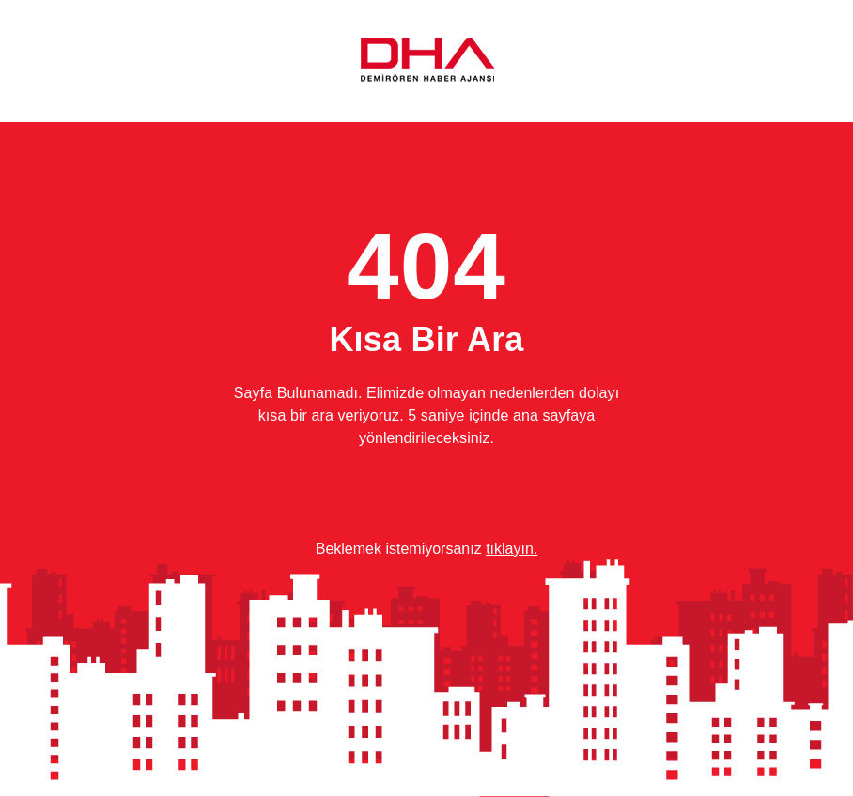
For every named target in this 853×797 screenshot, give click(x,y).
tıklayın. (511, 549)
